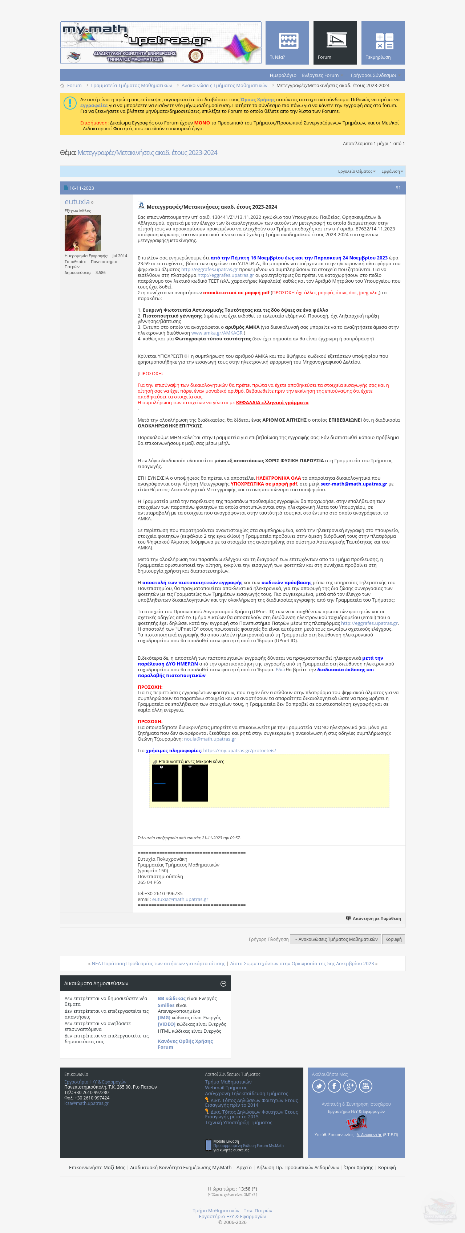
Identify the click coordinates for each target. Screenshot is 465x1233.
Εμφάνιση (390, 171)
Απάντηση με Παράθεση (374, 918)
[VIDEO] (167, 1024)
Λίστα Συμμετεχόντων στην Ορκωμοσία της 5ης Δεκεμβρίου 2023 (302, 963)
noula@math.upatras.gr (210, 739)
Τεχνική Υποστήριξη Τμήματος (238, 1122)
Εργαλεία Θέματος (355, 171)
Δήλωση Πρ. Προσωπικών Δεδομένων (298, 1167)
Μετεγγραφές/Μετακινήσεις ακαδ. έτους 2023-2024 (147, 152)
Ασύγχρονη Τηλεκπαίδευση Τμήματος (246, 1093)
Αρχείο (244, 1167)
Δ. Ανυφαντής (369, 1134)
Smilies (166, 1005)
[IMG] (164, 1017)
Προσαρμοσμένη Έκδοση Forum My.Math (249, 1145)
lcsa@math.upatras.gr (86, 1103)
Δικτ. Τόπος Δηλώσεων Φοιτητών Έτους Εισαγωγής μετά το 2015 (251, 1114)
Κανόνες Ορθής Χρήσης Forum (185, 1044)
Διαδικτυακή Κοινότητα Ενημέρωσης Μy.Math (181, 1167)
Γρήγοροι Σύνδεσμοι (373, 75)
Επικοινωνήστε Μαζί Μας (97, 1167)
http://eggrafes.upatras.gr (209, 269)
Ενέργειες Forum (320, 75)
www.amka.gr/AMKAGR (217, 332)
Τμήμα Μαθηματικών (228, 1081)
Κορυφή (393, 939)
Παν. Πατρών (257, 1210)
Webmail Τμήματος (226, 1087)
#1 (398, 187)
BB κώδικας (172, 998)
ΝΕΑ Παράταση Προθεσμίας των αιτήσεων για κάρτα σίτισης (158, 963)
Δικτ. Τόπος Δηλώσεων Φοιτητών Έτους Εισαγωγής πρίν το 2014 (251, 1102)
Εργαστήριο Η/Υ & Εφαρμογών (95, 1082)
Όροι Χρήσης (358, 1167)
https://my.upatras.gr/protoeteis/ (239, 750)
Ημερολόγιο (283, 75)
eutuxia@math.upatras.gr (180, 899)
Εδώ (280, 669)
